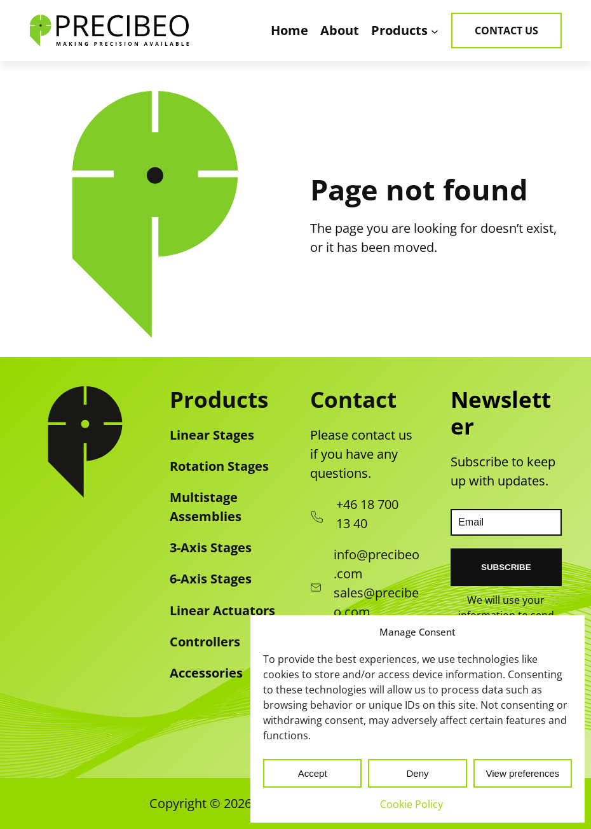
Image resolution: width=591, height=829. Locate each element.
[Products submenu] (434, 30)
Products (219, 399)
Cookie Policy (411, 804)
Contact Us (506, 31)
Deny (417, 773)
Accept (312, 773)
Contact (353, 399)
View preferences (523, 773)
